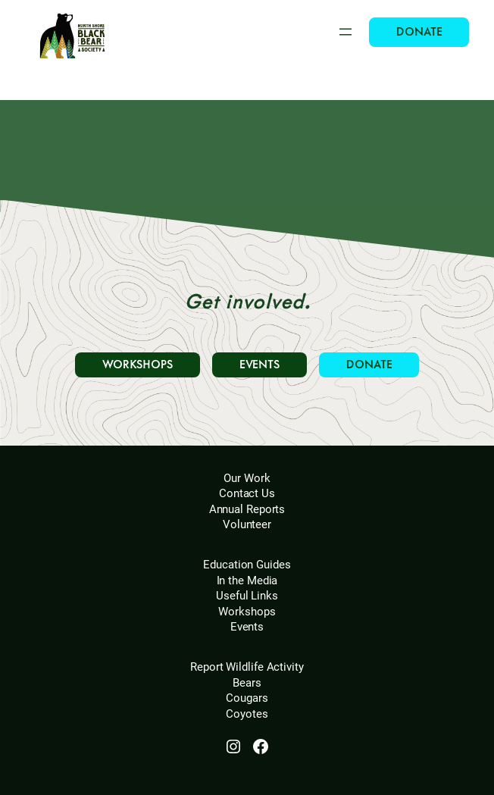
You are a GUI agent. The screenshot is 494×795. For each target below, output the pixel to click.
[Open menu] (345, 32)
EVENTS (259, 364)
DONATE (419, 32)
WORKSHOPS (137, 364)
